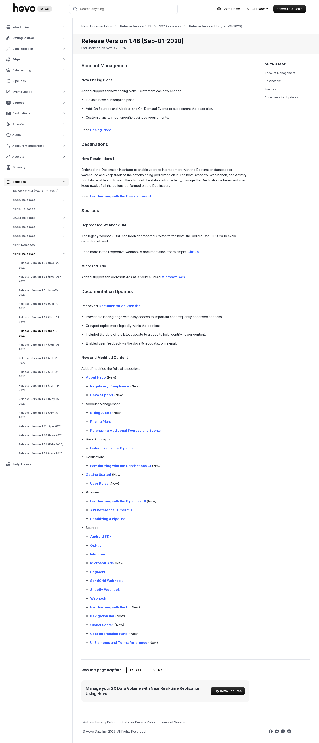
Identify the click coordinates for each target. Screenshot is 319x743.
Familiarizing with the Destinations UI (120, 196)
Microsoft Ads (173, 277)
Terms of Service (172, 722)
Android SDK (100, 536)
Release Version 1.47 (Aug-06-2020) (40, 347)
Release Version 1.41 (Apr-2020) (40, 426)
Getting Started (98, 474)
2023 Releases (40, 227)
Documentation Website (120, 306)
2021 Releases (40, 245)
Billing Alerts (100, 413)
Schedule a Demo (290, 9)
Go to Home (228, 9)
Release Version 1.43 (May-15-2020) (39, 401)
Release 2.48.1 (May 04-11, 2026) (35, 190)
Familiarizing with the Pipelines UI (118, 501)
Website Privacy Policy (99, 722)
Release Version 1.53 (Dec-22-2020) (40, 265)
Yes (135, 670)
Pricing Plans (101, 130)
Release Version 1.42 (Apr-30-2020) (39, 415)
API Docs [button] (256, 9)
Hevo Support (101, 395)
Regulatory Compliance (109, 386)
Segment (97, 572)
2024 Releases (40, 218)
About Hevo (96, 377)
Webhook (98, 598)
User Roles (99, 483)
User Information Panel (109, 634)
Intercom (97, 554)
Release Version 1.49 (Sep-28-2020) (40, 320)
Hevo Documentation (96, 26)
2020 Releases (41, 254)
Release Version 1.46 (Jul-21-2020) (39, 360)
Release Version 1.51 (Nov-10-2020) (39, 292)
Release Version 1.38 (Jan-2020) (41, 453)
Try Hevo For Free (228, 691)
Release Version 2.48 (135, 26)
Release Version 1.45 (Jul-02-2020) (39, 374)
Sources (270, 89)
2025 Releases (40, 209)
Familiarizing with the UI (109, 607)
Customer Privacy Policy (138, 722)
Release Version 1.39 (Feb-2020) (41, 444)
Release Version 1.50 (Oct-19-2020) (39, 306)
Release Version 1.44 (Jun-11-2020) (39, 388)
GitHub (193, 252)
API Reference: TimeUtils (111, 510)
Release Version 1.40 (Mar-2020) (41, 435)
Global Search (102, 625)
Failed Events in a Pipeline (112, 448)
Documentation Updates (281, 97)
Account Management (280, 73)
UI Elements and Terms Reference (118, 642)
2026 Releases (40, 200)
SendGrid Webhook (106, 581)
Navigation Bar (102, 616)
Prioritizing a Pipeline (107, 519)
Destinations (273, 81)
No (157, 670)
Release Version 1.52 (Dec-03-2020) (40, 279)
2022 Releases (40, 236)
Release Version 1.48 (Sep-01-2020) (39, 333)
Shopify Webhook (105, 589)
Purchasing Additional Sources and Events (125, 430)
